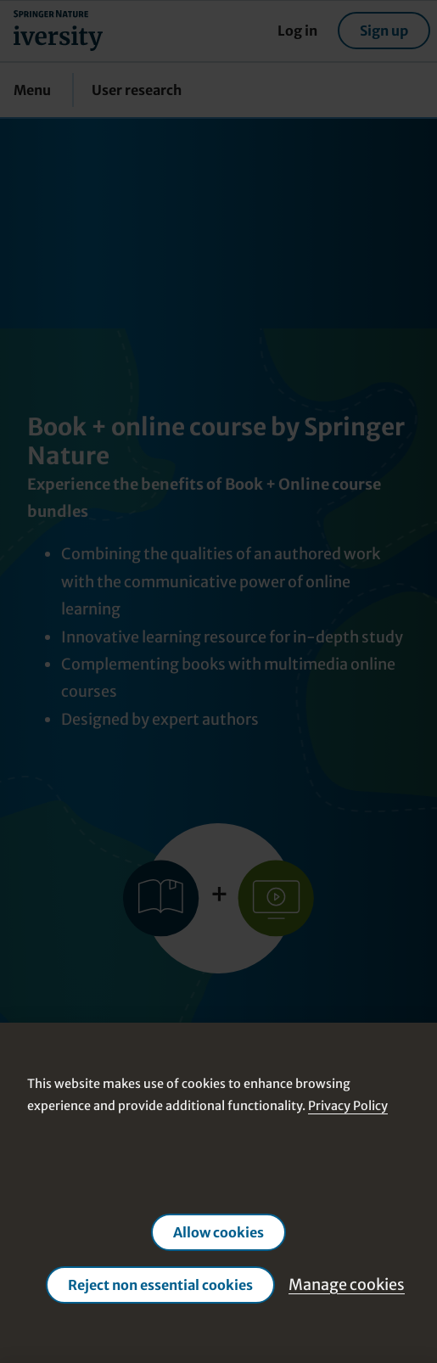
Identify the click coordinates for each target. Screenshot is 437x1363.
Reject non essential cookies (160, 1284)
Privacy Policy (348, 1105)
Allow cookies (218, 1231)
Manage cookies (347, 1283)
